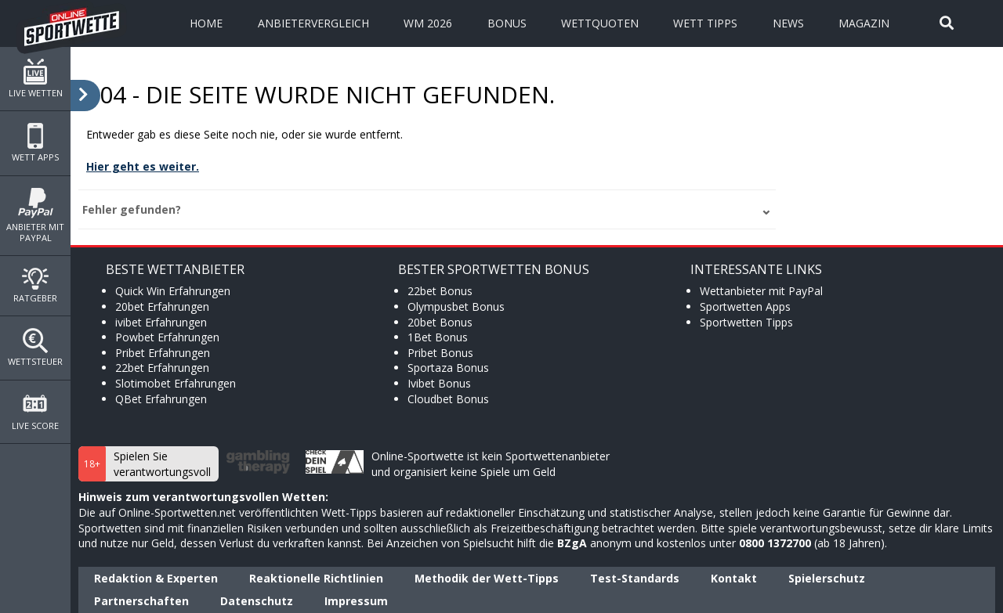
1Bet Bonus (437, 337)
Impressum (356, 600)
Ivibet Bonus (439, 383)
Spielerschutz (826, 578)
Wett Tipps (705, 23)
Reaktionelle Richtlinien (316, 578)
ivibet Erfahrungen (161, 322)
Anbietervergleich (313, 23)
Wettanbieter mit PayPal (761, 290)
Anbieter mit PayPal (35, 215)
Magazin (863, 23)
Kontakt (734, 578)
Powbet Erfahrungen (167, 337)
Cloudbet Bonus (448, 398)
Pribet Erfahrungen (162, 352)
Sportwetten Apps (745, 306)
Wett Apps (35, 143)
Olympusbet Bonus (456, 306)
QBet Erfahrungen (161, 398)
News (788, 23)
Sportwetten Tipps (746, 322)
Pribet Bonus (440, 352)
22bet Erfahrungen (162, 367)
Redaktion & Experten (156, 578)
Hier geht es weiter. (142, 166)
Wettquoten (600, 23)
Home (206, 23)
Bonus (507, 23)
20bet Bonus (440, 322)
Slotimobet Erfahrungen (175, 383)
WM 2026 (428, 23)
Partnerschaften (141, 600)
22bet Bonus (440, 290)
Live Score (35, 411)
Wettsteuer (35, 347)
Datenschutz (256, 600)
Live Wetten (35, 79)
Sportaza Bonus (448, 367)
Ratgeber (35, 286)
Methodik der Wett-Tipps (487, 578)
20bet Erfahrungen (162, 306)
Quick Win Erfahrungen (172, 290)
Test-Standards (634, 578)
